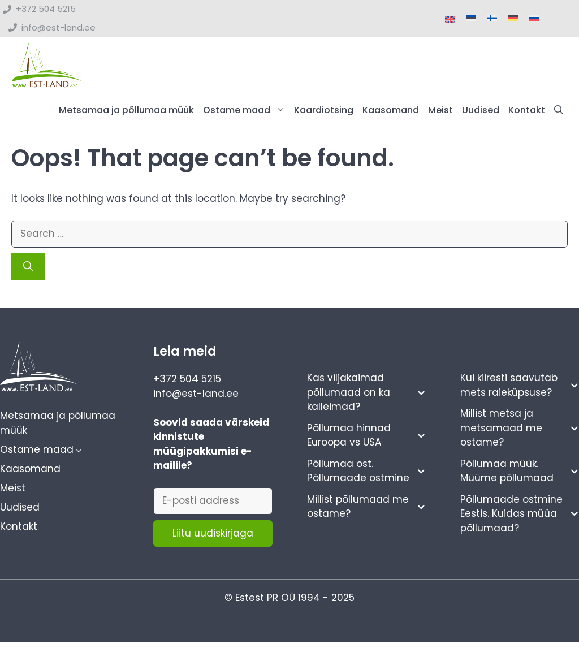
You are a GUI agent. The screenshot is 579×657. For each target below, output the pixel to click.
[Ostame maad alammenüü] (78, 450)
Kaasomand (390, 109)
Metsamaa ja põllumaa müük (126, 109)
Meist (440, 109)
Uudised (480, 109)
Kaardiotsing (323, 109)
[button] (559, 110)
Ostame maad (246, 110)
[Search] (28, 266)
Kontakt (526, 109)
